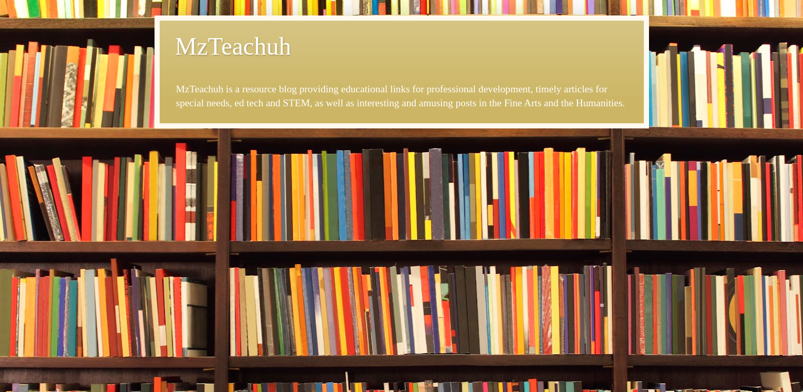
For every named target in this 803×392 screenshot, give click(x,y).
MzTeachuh (233, 46)
